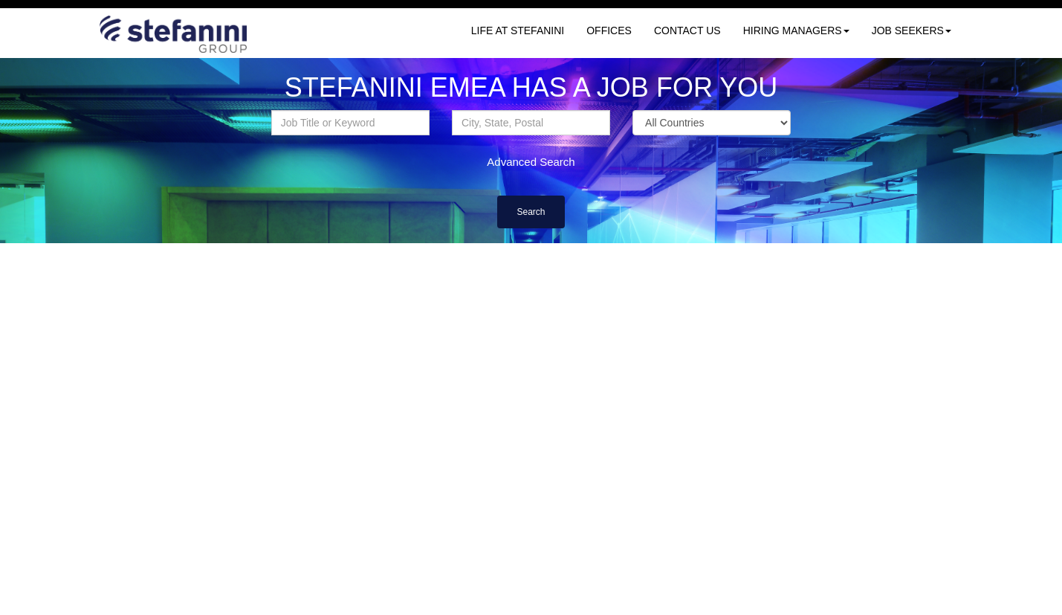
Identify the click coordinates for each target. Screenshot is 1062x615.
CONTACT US (687, 30)
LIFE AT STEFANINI (518, 30)
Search (531, 212)
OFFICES (609, 30)
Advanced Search (530, 161)
